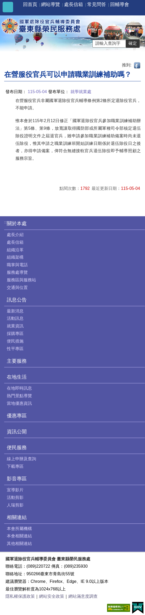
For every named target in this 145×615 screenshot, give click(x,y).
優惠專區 (17, 415)
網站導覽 (50, 4)
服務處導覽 (17, 272)
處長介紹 (15, 234)
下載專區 (15, 466)
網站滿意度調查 (83, 596)
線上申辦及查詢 (21, 459)
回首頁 (30, 4)
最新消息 (15, 311)
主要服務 (17, 361)
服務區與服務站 (21, 280)
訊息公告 (17, 300)
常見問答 (96, 4)
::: (5, 222)
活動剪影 (15, 497)
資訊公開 (17, 431)
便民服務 (17, 447)
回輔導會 (119, 4)
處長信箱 (73, 4)
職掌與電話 (17, 265)
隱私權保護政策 (20, 596)
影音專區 (17, 478)
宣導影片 (15, 490)
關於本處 (17, 223)
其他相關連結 (19, 543)
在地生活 (17, 377)
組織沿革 (15, 250)
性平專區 (15, 348)
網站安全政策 (51, 596)
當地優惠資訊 (19, 403)
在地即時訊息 (19, 388)
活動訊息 (15, 318)
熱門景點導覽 (19, 396)
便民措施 (15, 341)
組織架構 (15, 257)
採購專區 (15, 333)
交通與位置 (17, 287)
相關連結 (17, 517)
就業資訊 (15, 326)
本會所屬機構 (19, 528)
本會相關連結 (19, 536)
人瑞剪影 (15, 505)
